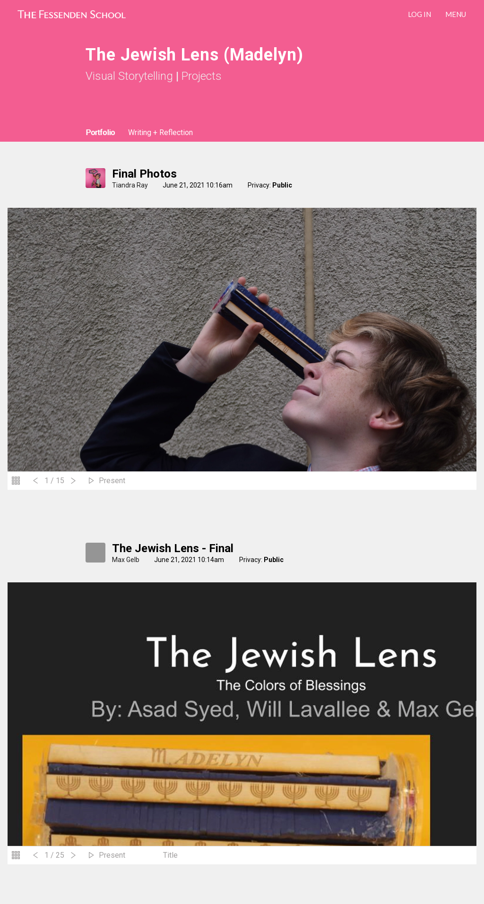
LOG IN (419, 14)
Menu (455, 14)
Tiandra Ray (130, 185)
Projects (202, 76)
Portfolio (100, 132)
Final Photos (144, 173)
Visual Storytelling (129, 76)
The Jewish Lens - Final (172, 548)
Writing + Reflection (160, 132)
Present (112, 480)
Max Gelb (125, 559)
